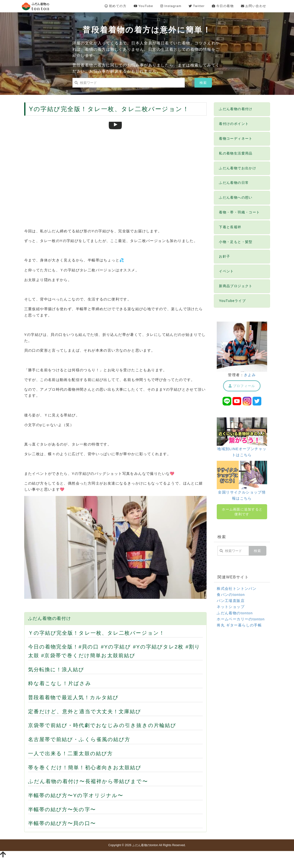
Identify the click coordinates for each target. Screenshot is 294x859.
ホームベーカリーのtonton (241, 619)
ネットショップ (231, 607)
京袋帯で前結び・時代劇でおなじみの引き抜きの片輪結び (102, 725)
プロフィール (242, 386)
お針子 (224, 256)
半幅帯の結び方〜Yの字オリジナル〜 (76, 795)
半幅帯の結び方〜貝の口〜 (62, 823)
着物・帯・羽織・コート (239, 212)
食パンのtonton (231, 594)
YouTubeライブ (232, 301)
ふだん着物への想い (236, 197)
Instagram (170, 6)
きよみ (250, 375)
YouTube (143, 6)
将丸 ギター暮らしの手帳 (239, 625)
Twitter (197, 6)
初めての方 (115, 6)
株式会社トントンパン (236, 588)
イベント (226, 271)
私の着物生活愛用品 (236, 153)
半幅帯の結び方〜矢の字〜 (62, 809)
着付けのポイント (234, 124)
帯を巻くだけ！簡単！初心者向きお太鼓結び (85, 767)
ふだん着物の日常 (234, 183)
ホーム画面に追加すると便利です (242, 511)
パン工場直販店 (231, 601)
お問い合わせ (253, 6)
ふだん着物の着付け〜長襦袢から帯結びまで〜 (88, 781)
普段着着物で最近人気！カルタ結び (73, 697)
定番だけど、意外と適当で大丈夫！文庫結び (84, 711)
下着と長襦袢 (230, 227)
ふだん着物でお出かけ (237, 168)
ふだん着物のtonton (235, 613)
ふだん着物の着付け (49, 618)
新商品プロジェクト (236, 286)
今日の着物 (223, 6)
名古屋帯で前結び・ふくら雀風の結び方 (79, 739)
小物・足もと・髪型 (236, 242)
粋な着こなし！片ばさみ (59, 683)
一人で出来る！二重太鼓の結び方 (70, 753)
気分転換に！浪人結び (56, 669)
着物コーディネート (236, 138)
